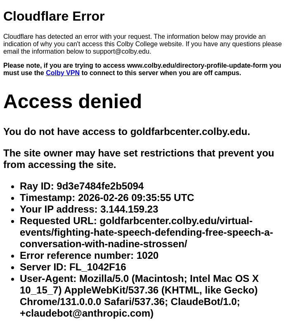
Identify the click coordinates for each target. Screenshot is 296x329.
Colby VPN (63, 72)
